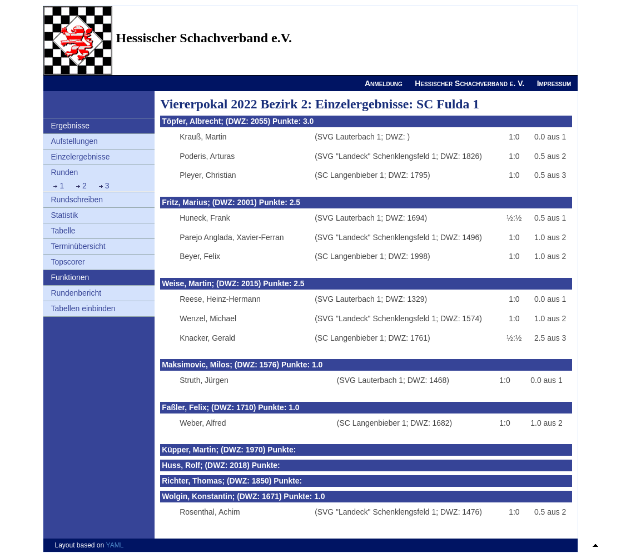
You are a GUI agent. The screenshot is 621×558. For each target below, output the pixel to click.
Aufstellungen (74, 141)
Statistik (64, 215)
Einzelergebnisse (80, 156)
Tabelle (63, 230)
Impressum (554, 83)
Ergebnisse (70, 125)
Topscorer (68, 261)
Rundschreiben (77, 199)
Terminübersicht (78, 246)
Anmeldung (384, 83)
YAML (115, 545)
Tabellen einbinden (83, 308)
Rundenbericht (76, 292)
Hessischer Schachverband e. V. (469, 83)
